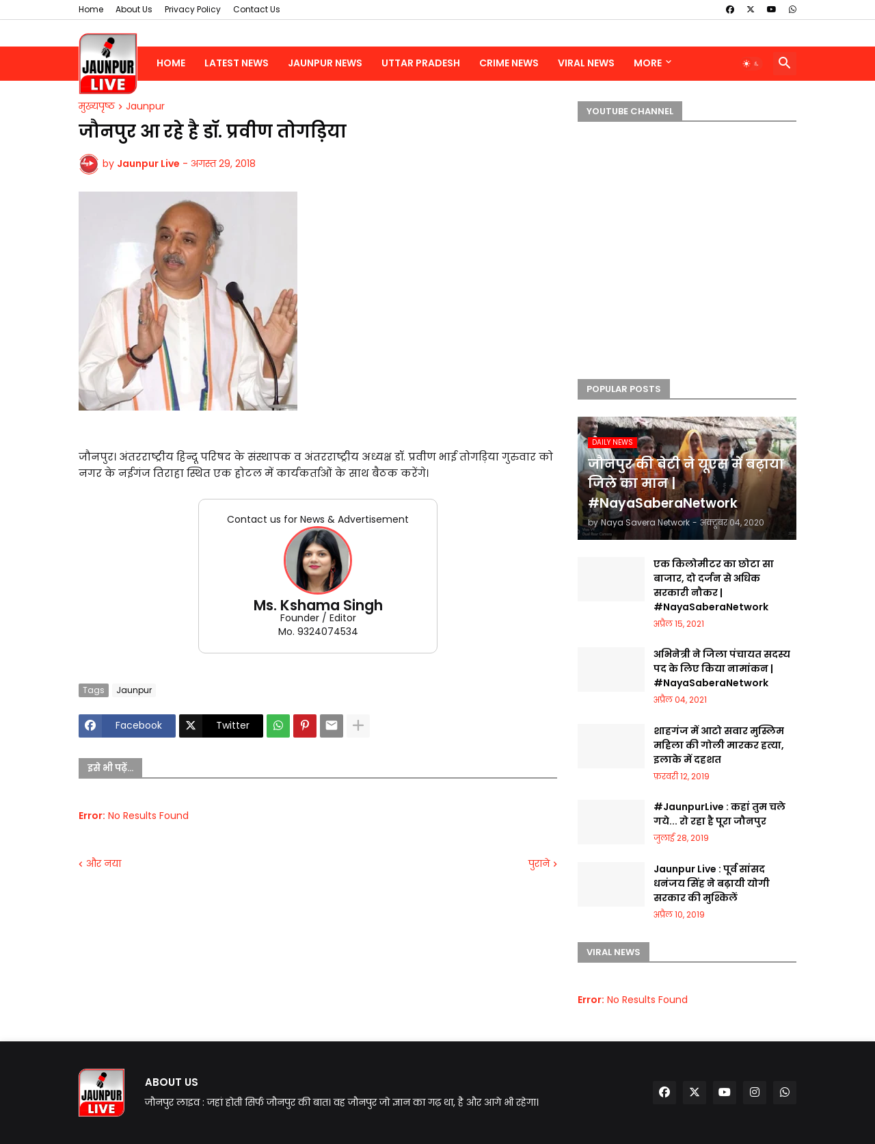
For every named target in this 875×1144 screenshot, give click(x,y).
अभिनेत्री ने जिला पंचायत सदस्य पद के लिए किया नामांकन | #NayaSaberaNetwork (722, 668)
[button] (751, 63)
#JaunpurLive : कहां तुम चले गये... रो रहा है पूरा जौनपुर (719, 814)
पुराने (539, 863)
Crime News (509, 63)
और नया (103, 863)
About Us (134, 9)
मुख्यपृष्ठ (97, 106)
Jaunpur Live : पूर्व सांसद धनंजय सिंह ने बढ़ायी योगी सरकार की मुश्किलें (712, 883)
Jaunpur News (325, 63)
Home (91, 9)
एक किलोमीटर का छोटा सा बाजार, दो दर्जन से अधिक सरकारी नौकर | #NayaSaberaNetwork (714, 585)
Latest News (236, 63)
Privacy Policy (193, 9)
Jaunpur (145, 106)
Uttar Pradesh (420, 63)
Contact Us (256, 9)
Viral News (586, 63)
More (648, 63)
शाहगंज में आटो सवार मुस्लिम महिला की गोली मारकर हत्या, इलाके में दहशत (719, 745)
